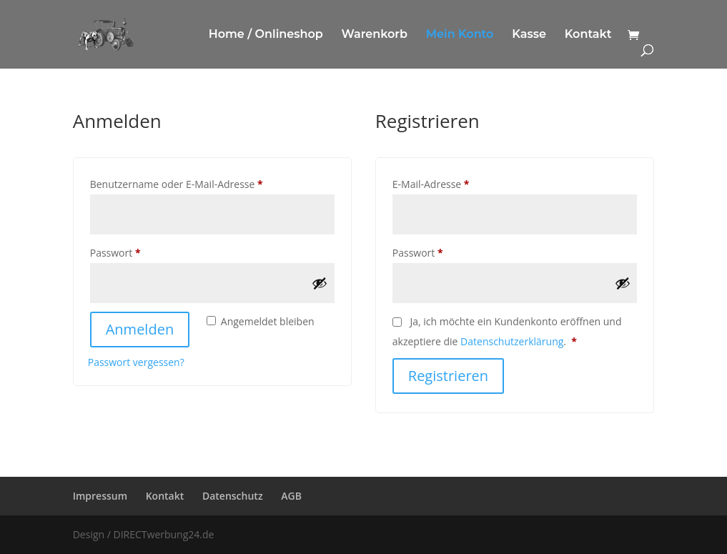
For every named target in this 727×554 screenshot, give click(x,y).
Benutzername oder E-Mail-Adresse (203, 182)
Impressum (100, 496)
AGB (291, 496)
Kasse (529, 35)
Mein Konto (460, 35)
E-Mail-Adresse (458, 182)
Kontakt (588, 35)
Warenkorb (374, 35)
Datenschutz (232, 496)
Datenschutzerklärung (511, 341)
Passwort (142, 251)
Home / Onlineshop (266, 35)
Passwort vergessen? (136, 362)
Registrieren (448, 375)
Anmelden (140, 329)
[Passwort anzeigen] (319, 283)
